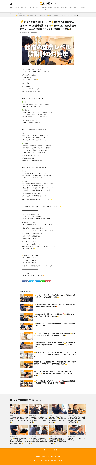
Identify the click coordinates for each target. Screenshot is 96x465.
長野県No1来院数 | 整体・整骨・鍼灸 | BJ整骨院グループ (52, 460)
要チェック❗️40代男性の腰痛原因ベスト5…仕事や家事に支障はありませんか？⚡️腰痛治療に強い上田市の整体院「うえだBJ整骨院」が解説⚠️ (54, 373)
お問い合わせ (47, 9)
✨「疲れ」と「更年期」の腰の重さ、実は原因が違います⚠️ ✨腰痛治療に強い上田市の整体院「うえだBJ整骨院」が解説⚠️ (77, 419)
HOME (12, 13)
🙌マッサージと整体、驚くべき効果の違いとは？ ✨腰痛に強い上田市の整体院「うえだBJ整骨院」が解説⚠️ (54, 296)
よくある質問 (82, 7)
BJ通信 (75, 7)
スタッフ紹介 (64, 7)
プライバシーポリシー (57, 457)
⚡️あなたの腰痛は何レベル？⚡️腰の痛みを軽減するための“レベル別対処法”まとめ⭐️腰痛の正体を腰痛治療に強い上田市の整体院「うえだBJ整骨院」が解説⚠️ (47, 15)
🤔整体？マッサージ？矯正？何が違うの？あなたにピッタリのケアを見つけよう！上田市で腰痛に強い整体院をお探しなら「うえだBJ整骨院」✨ (55, 354)
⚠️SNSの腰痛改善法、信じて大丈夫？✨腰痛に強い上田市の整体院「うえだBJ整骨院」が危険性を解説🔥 (54, 305)
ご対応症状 (31, 7)
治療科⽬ (37, 7)
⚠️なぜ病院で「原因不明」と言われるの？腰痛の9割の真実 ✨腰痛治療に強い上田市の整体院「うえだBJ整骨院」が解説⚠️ (55, 334)
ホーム (11, 7)
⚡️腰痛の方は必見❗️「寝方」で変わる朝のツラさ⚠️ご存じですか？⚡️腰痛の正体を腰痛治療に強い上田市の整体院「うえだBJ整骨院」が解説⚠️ (54, 344)
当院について (24, 7)
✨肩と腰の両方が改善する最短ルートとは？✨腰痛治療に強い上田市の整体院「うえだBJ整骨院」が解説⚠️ (38, 441)
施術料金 (50, 7)
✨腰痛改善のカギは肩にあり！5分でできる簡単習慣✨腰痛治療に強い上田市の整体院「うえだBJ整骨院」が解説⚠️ (57, 441)
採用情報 (70, 7)
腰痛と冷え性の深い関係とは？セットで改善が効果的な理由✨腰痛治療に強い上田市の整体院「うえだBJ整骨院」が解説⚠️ (55, 363)
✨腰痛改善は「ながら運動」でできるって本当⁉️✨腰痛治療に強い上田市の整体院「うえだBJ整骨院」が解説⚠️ (38, 419)
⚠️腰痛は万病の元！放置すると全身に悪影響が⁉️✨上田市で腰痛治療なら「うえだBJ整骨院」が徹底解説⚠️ (54, 315)
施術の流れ (44, 7)
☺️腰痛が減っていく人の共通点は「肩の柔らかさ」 (76, 439)
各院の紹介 (56, 7)
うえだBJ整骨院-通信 (20, 13)
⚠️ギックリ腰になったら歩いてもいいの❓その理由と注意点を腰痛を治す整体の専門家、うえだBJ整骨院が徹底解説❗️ (54, 382)
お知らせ (17, 7)
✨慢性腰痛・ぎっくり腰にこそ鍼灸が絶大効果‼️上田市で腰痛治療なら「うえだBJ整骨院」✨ (54, 324)
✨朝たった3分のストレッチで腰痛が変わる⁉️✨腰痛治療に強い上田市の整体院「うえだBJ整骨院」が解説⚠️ (19, 419)
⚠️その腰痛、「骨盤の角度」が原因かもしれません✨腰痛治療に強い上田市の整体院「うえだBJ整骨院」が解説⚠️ (57, 419)
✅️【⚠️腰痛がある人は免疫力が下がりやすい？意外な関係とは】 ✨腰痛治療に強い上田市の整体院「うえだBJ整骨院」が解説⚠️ (19, 441)
